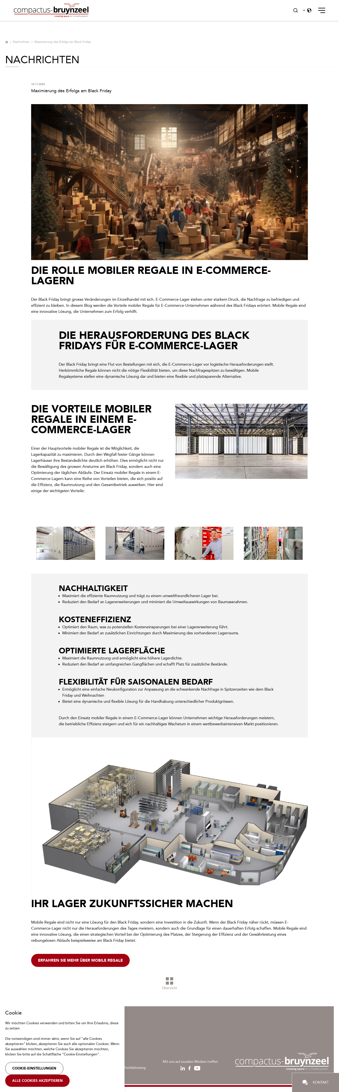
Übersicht (169, 983)
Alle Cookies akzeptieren (37, 1081)
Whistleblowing (133, 1068)
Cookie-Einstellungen (34, 1068)
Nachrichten (21, 42)
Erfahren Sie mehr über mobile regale (80, 960)
